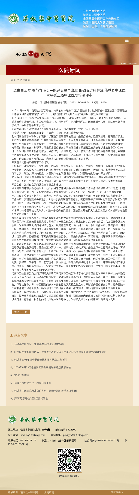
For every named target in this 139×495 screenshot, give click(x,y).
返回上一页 (21, 311)
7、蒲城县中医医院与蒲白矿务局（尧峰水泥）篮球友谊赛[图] (43, 390)
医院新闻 (25, 79)
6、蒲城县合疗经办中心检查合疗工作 (30, 382)
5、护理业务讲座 (19, 375)
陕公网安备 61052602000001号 (101, 440)
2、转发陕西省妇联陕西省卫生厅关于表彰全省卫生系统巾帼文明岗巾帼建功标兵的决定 (58, 351)
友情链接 (116, 492)
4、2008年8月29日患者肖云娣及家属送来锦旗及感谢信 (40, 367)
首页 (13, 79)
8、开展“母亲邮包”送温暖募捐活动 (29, 398)
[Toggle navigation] (127, 40)
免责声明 (49, 492)
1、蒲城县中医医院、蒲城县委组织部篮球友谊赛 (37, 344)
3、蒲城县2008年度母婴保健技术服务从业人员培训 (38, 359)
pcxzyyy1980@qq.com (32, 435)
